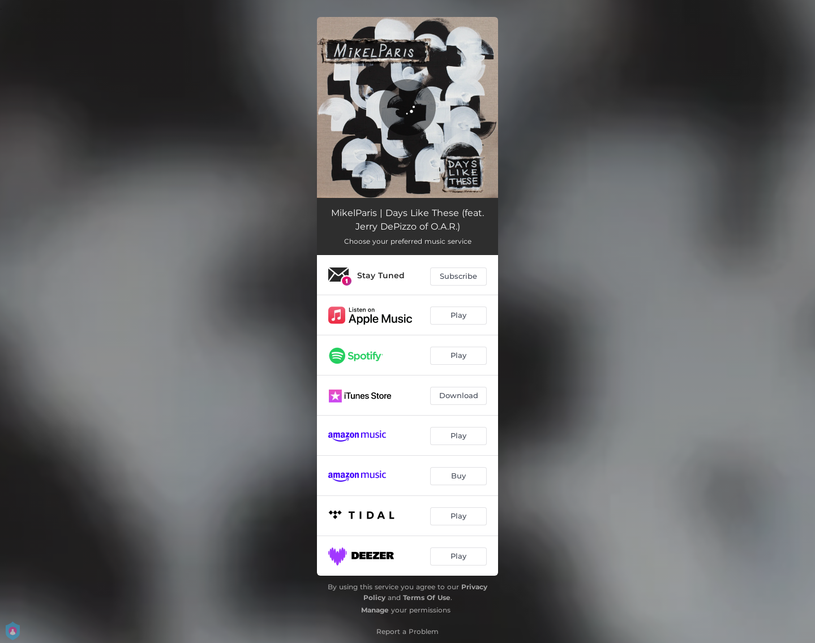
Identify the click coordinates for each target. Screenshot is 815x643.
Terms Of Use (427, 597)
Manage (375, 610)
